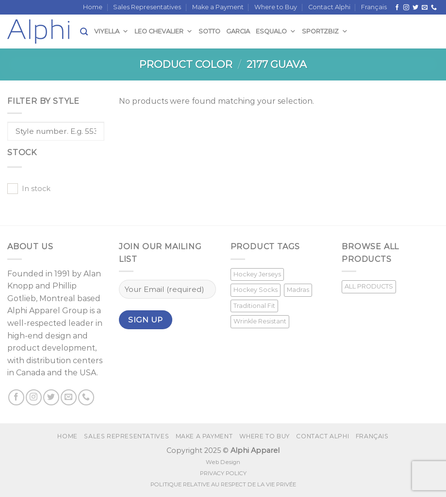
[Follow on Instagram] (406, 7)
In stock (36, 188)
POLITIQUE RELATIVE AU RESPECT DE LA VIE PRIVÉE (223, 484)
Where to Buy (275, 7)
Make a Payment (218, 7)
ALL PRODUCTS (369, 286)
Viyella (111, 31)
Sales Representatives (147, 7)
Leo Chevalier (163, 31)
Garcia (238, 31)
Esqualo (276, 31)
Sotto (209, 31)
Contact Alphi (329, 7)
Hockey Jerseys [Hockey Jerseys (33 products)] (257, 274)
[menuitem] (374, 7)
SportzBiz (325, 31)
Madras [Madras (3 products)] (298, 289)
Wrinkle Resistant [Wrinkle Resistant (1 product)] (259, 321)
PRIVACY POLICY (223, 473)
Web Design (223, 462)
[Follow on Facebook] (397, 7)
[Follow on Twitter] (415, 7)
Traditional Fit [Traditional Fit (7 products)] (254, 305)
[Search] (84, 31)
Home (92, 7)
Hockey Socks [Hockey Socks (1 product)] (255, 289)
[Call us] (434, 7)
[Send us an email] (425, 7)
